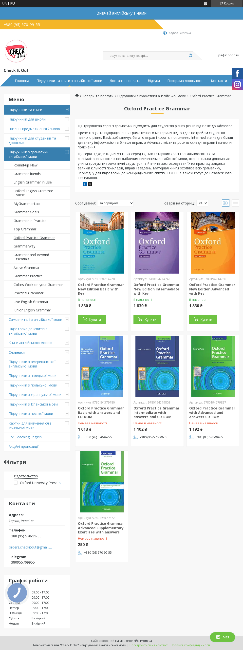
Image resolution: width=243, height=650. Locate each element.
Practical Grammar (28, 293)
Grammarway (24, 246)
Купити (95, 319)
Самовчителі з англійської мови (35, 319)
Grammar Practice (28, 276)
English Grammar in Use (33, 182)
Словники (17, 352)
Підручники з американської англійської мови (32, 363)
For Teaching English (25, 437)
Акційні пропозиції (24, 446)
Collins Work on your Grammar (38, 284)
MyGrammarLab (27, 203)
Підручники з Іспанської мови (33, 404)
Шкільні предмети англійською (34, 128)
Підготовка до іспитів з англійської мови (28, 331)
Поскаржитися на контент (149, 645)
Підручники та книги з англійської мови (69, 80)
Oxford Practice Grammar (34, 237)
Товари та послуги (97, 96)
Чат (222, 637)
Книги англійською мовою (30, 342)
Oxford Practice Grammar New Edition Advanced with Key (212, 289)
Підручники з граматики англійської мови (28, 154)
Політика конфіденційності (190, 645)
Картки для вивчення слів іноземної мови (30, 425)
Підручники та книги (25, 109)
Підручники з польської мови (33, 385)
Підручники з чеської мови (31, 413)
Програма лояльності (185, 80)
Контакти (219, 80)
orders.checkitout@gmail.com (30, 547)
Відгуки (154, 80)
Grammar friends (27, 173)
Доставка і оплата (125, 80)
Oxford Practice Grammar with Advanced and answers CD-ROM (212, 412)
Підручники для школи (27, 119)
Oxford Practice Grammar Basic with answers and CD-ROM (101, 412)
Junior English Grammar (32, 310)
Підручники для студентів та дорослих (32, 140)
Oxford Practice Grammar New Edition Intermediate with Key (156, 289)
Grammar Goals (26, 212)
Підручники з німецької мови (32, 375)
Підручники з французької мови (35, 394)
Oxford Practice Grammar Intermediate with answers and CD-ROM (156, 412)
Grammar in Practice (30, 220)
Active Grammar (26, 267)
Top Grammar (25, 229)
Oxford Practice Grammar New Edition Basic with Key (101, 289)
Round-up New (25, 165)
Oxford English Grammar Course (33, 193)
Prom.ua (146, 641)
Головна (22, 80)
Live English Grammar (31, 301)
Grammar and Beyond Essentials (31, 257)
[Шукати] (191, 55)
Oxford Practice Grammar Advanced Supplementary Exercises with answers (101, 527)
